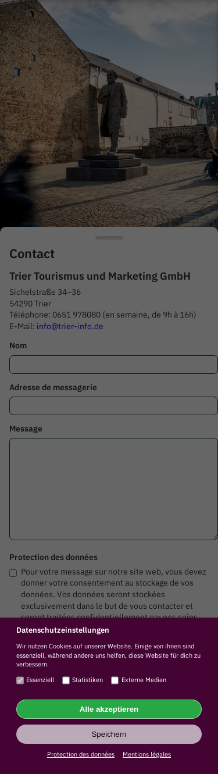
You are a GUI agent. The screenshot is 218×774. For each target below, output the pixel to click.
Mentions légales (147, 754)
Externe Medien (138, 680)
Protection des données (81, 754)
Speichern (108, 734)
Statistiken (82, 680)
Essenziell (35, 680)
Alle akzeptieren (109, 709)
